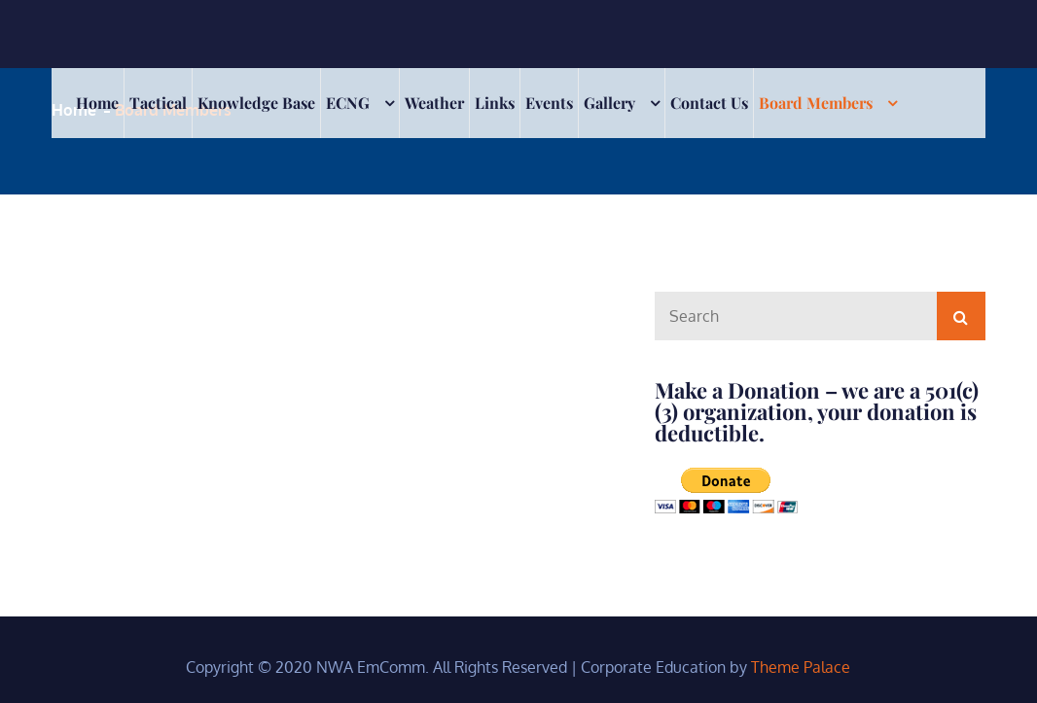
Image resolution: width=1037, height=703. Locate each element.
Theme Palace (800, 667)
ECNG (348, 102)
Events (549, 102)
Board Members (816, 102)
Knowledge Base (256, 102)
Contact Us (709, 102)
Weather (434, 102)
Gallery (609, 102)
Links (495, 102)
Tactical (158, 102)
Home (97, 102)
